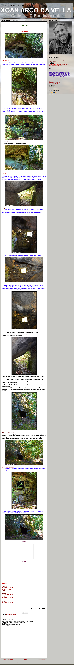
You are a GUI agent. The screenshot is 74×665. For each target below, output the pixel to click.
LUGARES (14, 614)
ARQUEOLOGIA (9, 614)
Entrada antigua (42, 659)
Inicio (25, 659)
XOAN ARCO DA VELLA (14, 5)
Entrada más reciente (7, 659)
